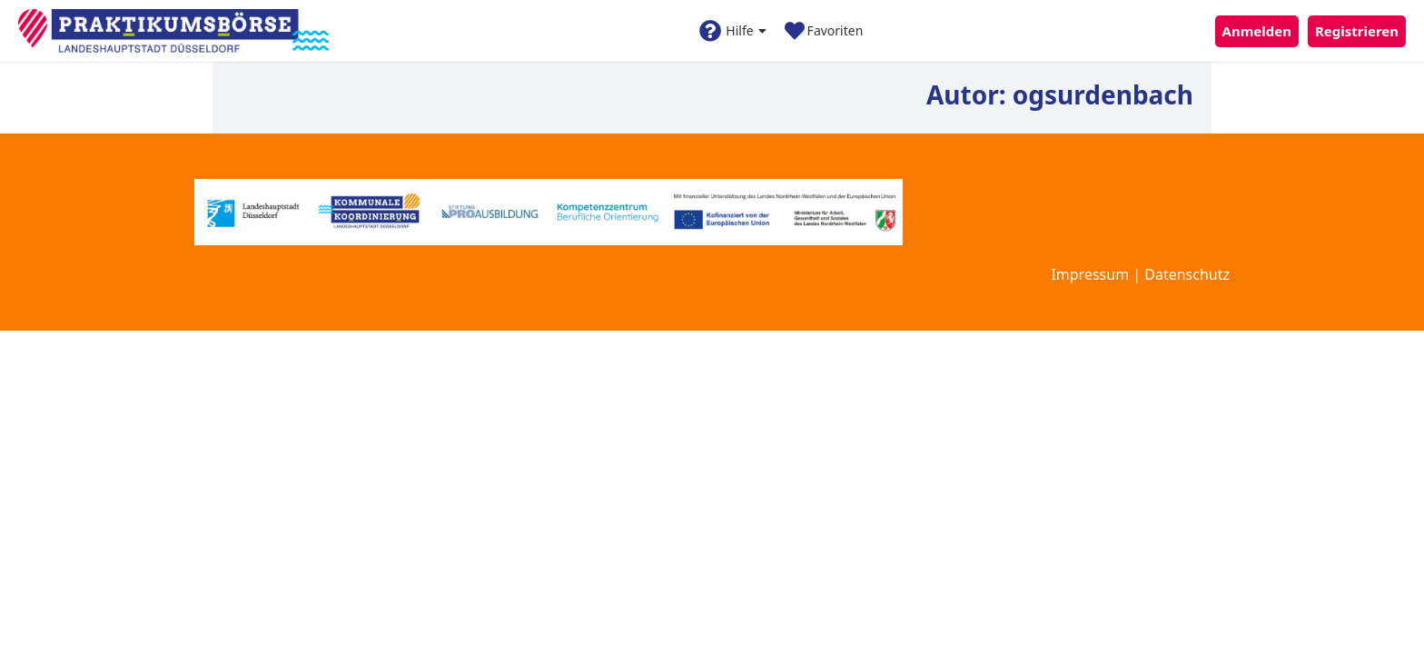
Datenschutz (1187, 274)
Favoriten (824, 31)
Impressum (1090, 274)
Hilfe (732, 30)
